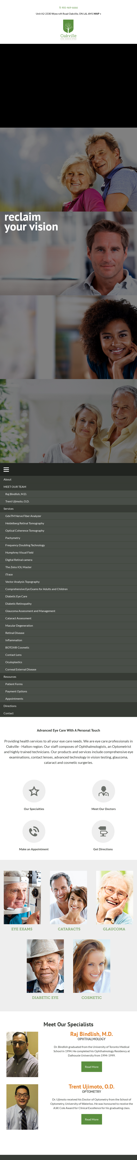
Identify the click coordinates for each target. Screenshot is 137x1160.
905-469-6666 (68, 7)
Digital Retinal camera (18, 559)
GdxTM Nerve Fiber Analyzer (23, 516)
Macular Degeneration (19, 625)
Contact (9, 713)
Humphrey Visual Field (19, 552)
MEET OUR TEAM (15, 486)
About (7, 479)
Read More (91, 1066)
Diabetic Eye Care (16, 596)
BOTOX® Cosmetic (17, 647)
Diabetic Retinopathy (18, 603)
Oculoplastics (13, 662)
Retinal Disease (14, 632)
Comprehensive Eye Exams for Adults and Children (36, 589)
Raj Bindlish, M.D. (16, 494)
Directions (10, 706)
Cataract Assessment (18, 618)
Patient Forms (14, 684)
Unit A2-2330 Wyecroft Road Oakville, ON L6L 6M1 (68, 13)
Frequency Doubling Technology (25, 545)
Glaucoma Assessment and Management (30, 611)
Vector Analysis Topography (22, 581)
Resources (10, 676)
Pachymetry (12, 537)
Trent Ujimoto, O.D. (17, 501)
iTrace (9, 574)
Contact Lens (13, 654)
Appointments (14, 698)
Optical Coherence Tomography (24, 530)
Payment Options (16, 691)
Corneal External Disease (20, 669)
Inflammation (13, 640)
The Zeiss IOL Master (18, 567)
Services (9, 508)
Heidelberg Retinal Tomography (24, 523)
